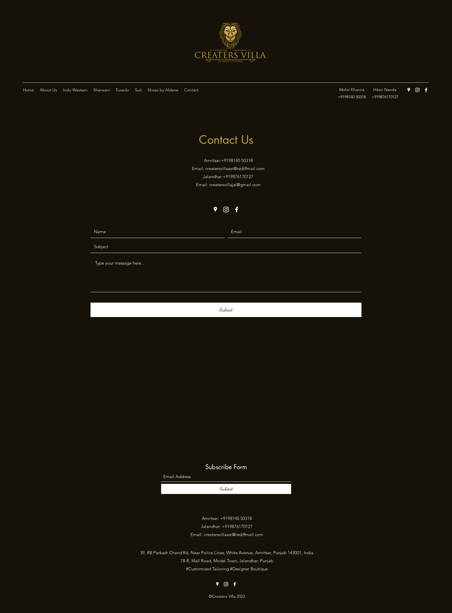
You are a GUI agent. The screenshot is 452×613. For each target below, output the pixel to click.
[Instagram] (417, 90)
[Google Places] (409, 90)
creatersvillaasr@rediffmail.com (235, 168)
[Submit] (226, 310)
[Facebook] (426, 90)
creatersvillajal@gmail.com (235, 184)
